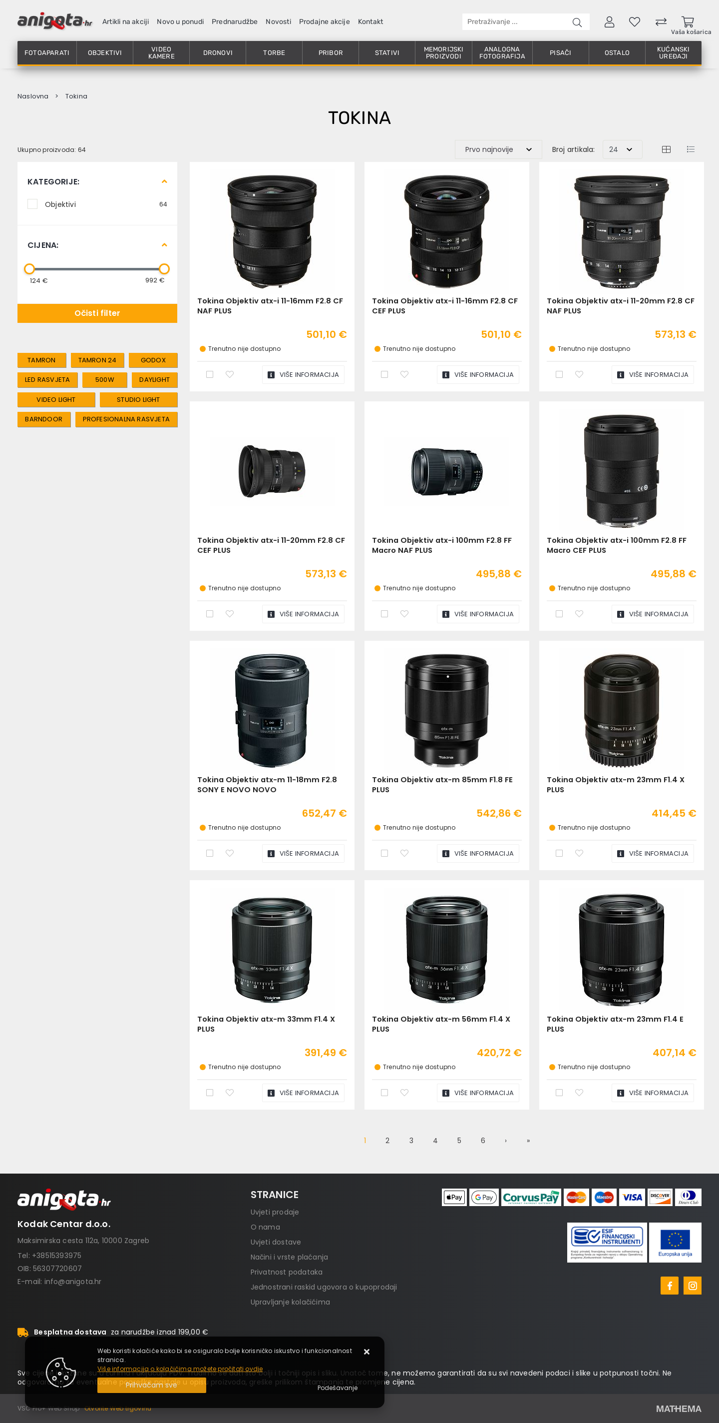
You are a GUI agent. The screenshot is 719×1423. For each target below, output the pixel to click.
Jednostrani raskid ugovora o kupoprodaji (324, 1287)
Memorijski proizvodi (444, 52)
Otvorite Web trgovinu (117, 1408)
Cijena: (42, 245)
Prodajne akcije (324, 21)
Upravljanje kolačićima (290, 1302)
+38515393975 (56, 1256)
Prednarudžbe (235, 21)
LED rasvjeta (47, 379)
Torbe (274, 52)
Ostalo (617, 52)
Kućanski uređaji (673, 52)
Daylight (154, 379)
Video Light (55, 399)
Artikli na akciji (125, 21)
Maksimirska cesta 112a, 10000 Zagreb (83, 1241)
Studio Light (138, 399)
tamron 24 (97, 360)
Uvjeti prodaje (275, 1212)
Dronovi (218, 52)
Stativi (387, 52)
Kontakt (370, 21)
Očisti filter (97, 313)
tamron (41, 360)
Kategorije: (53, 181)
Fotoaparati (46, 52)
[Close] (151, 1385)
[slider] (29, 268)
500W (104, 379)
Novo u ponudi (180, 21)
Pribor (331, 52)
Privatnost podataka (287, 1272)
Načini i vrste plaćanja (290, 1257)
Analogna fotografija (502, 52)
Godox (153, 360)
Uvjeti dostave (276, 1242)
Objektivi (105, 52)
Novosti (278, 21)
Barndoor (43, 419)
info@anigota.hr (73, 1282)
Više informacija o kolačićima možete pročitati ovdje (180, 1369)
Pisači (560, 52)
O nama (265, 1227)
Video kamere (161, 52)
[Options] (337, 1388)
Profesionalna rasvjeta (126, 419)
